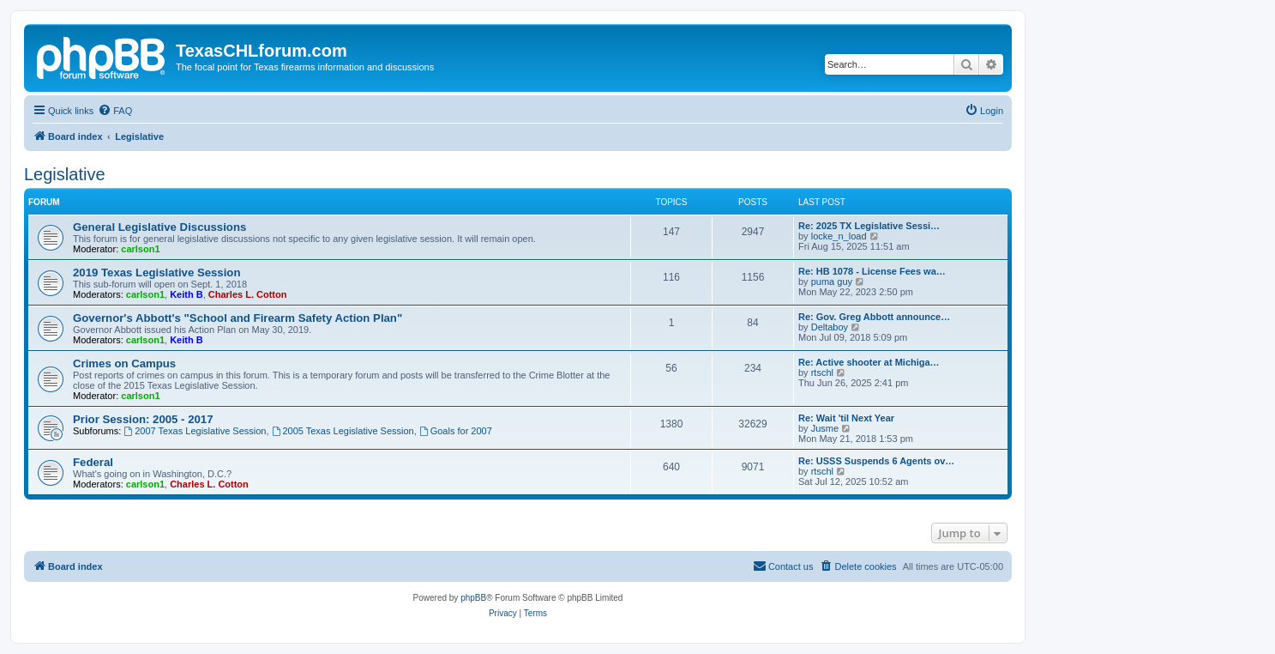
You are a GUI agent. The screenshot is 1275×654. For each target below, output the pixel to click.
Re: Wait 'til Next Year (846, 418)
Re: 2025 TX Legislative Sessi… (869, 226)
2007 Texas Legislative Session (194, 431)
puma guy (831, 281)
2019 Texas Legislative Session (156, 272)
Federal (93, 462)
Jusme (825, 428)
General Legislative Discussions (159, 227)
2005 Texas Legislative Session (343, 431)
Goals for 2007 (455, 431)
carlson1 (140, 249)
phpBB (473, 598)
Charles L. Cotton (247, 294)
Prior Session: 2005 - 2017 (143, 419)
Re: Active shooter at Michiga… (869, 362)
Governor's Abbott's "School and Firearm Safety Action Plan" (237, 318)
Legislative (64, 174)
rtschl (822, 372)
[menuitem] (115, 110)
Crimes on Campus (124, 363)
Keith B (186, 294)
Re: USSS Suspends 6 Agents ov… (876, 461)
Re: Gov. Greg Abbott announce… (874, 317)
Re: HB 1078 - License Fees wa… (872, 271)
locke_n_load (839, 236)
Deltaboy (829, 327)
